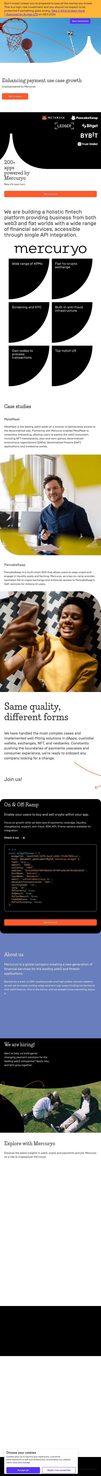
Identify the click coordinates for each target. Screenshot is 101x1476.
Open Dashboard (80, 21)
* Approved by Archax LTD (21, 14)
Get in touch (15, 96)
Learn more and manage (18, 1462)
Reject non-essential (58, 1470)
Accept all (23, 1470)
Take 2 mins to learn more (68, 10)
